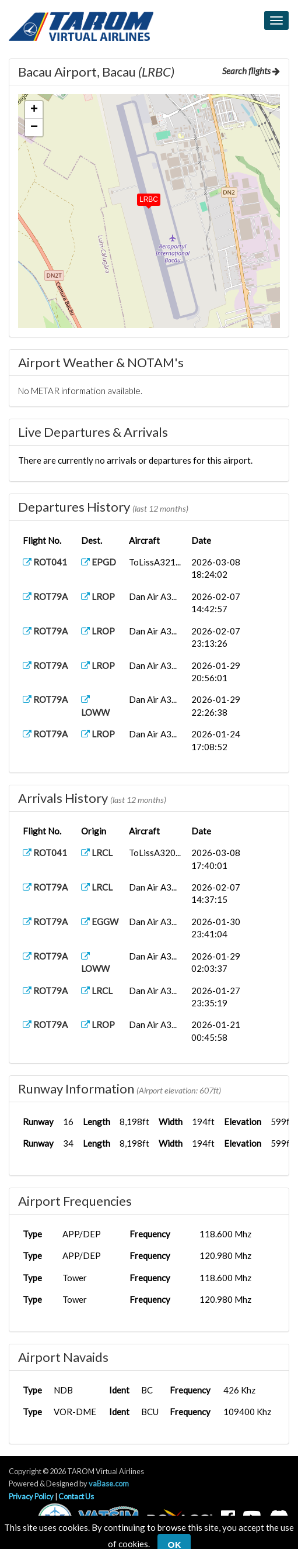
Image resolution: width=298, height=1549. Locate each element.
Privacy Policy (31, 1496)
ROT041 (45, 562)
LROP (98, 596)
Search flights (251, 70)
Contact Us (76, 1496)
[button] (140, 197)
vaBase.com (109, 1483)
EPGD (98, 562)
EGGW (99, 921)
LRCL (97, 852)
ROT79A (45, 596)
